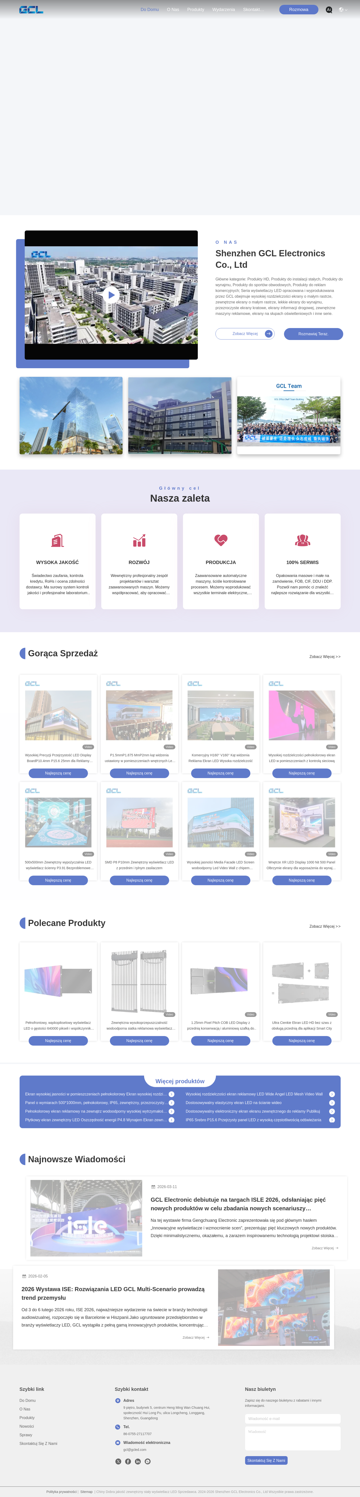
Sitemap (86, 1492)
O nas (173, 9)
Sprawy (26, 1435)
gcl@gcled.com (135, 1450)
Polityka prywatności (61, 1492)
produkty (195, 9)
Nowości (27, 1426)
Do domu (150, 9)
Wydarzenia (223, 9)
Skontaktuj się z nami (254, 9)
